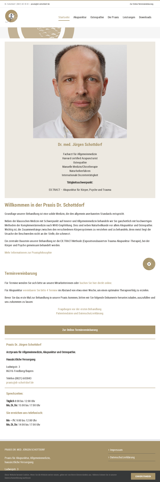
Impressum (116, 450)
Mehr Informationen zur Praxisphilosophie (28, 252)
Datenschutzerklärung (122, 457)
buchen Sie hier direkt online (96, 283)
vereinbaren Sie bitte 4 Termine (40, 290)
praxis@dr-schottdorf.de (40, 4)
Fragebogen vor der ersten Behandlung (80, 309)
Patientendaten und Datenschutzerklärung (80, 313)
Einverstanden (143, 476)
